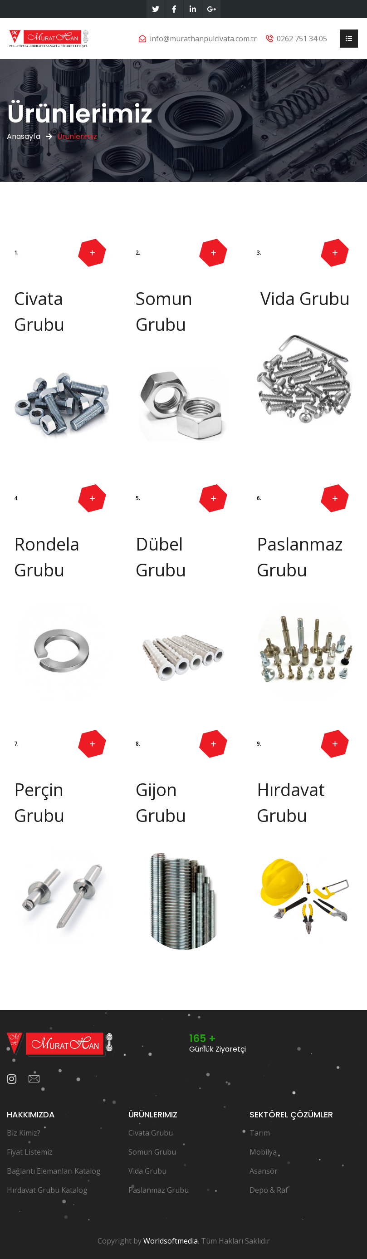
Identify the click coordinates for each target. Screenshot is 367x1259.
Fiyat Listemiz (30, 1152)
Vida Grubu (147, 1171)
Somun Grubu (152, 1152)
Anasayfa (23, 136)
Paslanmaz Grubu (158, 1190)
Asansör (264, 1171)
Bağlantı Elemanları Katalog (54, 1171)
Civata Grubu (150, 1133)
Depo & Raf (269, 1190)
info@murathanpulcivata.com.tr (203, 39)
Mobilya (263, 1152)
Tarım (260, 1133)
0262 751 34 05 (302, 39)
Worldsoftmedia (170, 1241)
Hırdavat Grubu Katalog (47, 1190)
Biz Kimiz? (23, 1133)
